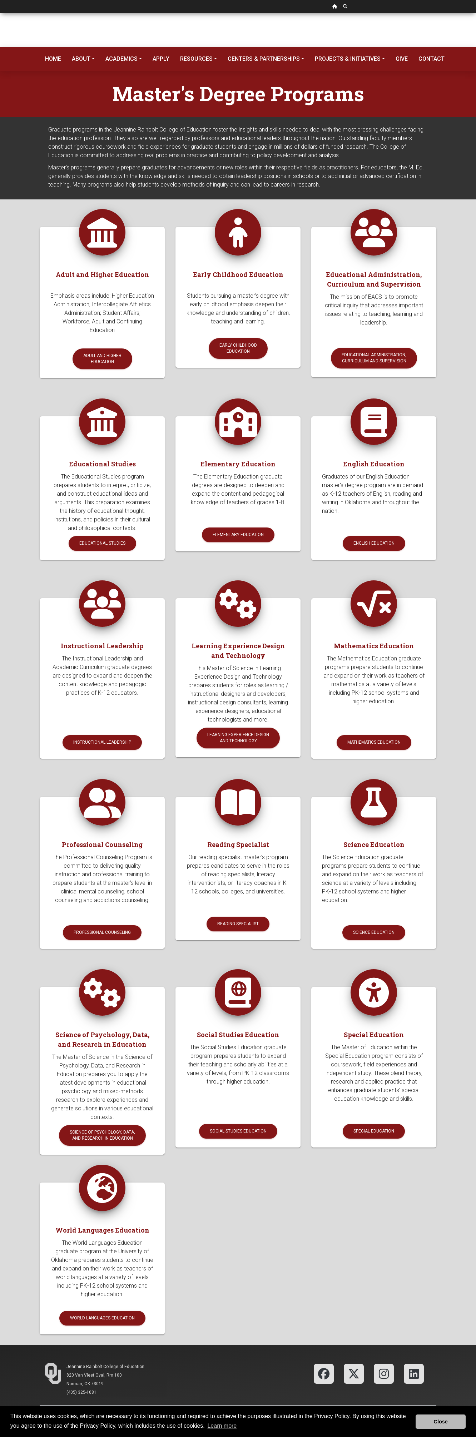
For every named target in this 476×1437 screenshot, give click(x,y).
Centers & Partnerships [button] (264, 58)
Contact (431, 58)
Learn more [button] (222, 1426)
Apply (161, 58)
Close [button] (441, 1421)
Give (402, 58)
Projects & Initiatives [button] (348, 58)
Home (53, 58)
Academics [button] (121, 58)
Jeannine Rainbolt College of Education (105, 1366)
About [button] (81, 58)
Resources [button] (196, 58)
